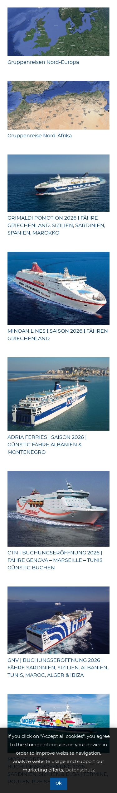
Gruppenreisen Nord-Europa (43, 62)
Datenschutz (80, 770)
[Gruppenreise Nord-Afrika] (58, 105)
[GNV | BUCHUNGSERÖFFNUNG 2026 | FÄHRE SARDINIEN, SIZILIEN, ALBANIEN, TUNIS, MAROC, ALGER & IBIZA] (58, 620)
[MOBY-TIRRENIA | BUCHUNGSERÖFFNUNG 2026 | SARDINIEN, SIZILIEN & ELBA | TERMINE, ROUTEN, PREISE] (58, 723)
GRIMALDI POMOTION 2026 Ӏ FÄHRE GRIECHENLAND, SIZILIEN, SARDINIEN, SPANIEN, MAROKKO (56, 225)
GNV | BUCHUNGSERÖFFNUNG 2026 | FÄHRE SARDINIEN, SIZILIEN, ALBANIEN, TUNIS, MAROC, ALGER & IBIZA (57, 668)
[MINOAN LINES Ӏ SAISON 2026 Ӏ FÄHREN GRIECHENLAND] (58, 288)
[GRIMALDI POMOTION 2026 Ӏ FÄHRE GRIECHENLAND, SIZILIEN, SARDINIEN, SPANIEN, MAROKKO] (58, 183)
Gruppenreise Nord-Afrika (39, 135)
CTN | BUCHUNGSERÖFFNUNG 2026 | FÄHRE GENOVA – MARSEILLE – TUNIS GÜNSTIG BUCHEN (55, 560)
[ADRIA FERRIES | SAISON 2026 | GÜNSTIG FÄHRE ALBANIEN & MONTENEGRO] (58, 394)
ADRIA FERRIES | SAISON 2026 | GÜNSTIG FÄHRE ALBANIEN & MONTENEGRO (47, 445)
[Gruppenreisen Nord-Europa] (58, 31)
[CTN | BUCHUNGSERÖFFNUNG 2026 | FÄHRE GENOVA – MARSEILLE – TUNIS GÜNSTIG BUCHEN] (58, 509)
